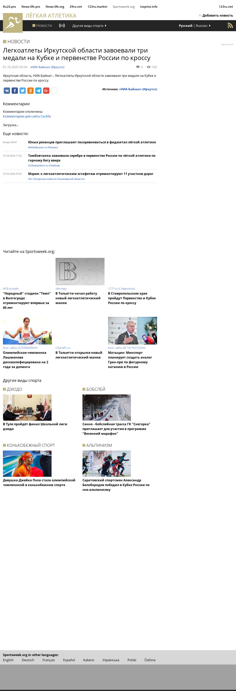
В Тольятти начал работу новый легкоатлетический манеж (78, 298)
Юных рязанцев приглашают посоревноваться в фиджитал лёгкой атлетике (92, 142)
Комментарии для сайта (27, 116)
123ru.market (97, 6)
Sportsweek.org (124, 6)
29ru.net (76, 6)
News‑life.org (55, 6)
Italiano (88, 660)
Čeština (149, 660)
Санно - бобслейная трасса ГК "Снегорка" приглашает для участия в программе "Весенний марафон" (116, 429)
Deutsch (28, 660)
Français (49, 660)
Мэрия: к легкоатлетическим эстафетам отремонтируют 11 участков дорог (91, 174)
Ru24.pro (9, 6)
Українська (111, 660)
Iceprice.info (148, 6)
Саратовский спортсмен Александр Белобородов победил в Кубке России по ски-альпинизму (116, 485)
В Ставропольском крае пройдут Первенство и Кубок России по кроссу (132, 298)
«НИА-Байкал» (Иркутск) (47, 67)
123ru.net (226, 6)
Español (69, 660)
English (8, 660)
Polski (132, 660)
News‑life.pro (30, 6)
